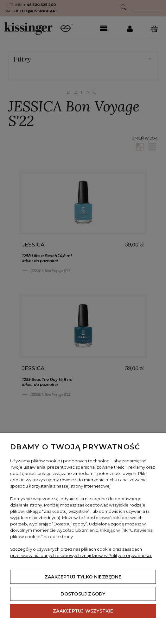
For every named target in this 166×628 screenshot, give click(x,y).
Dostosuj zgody (83, 594)
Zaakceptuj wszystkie (83, 611)
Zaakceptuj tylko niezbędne (83, 577)
